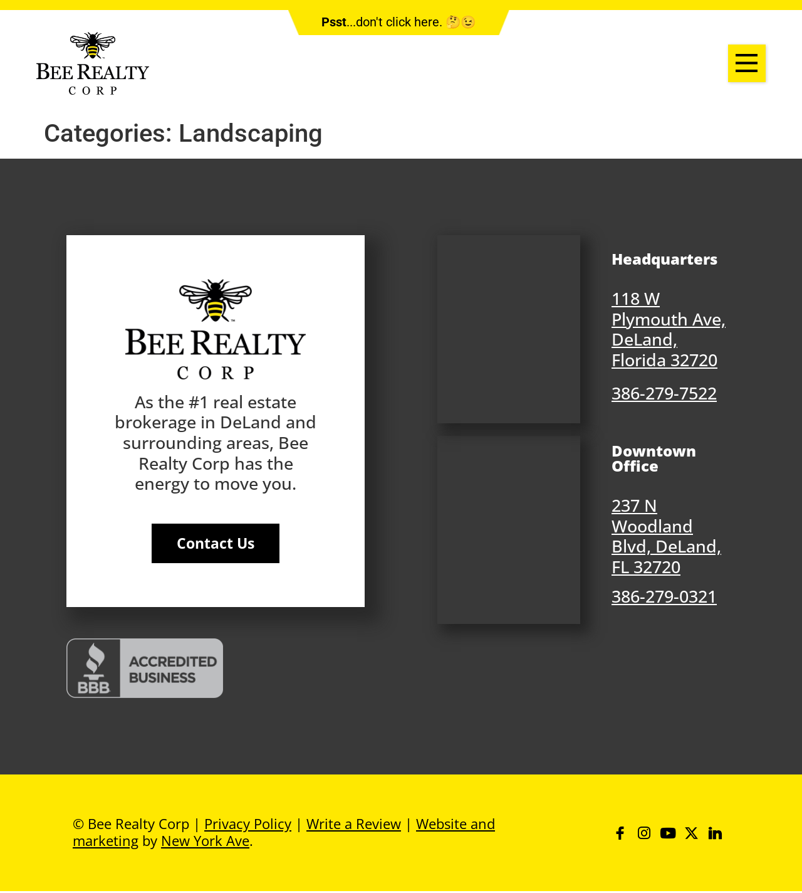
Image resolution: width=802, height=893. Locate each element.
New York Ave (205, 841)
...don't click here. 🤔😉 (398, 22)
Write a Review (353, 824)
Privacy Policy (247, 824)
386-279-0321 (664, 596)
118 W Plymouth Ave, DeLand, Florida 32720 (669, 329)
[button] (747, 63)
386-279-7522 (664, 392)
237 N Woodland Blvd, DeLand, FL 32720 (666, 536)
